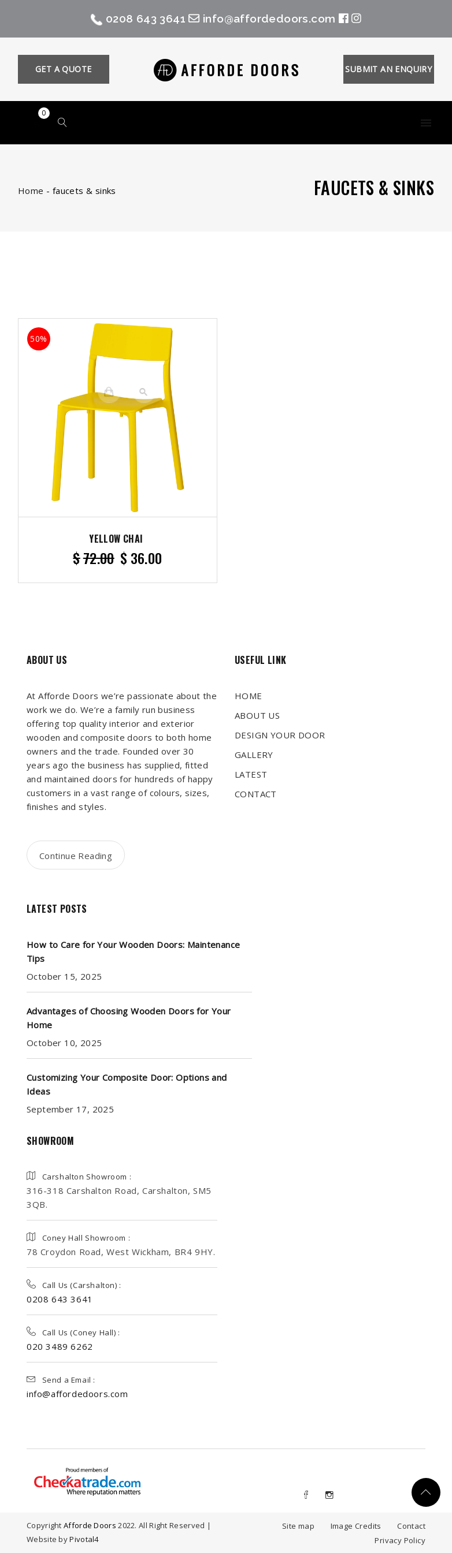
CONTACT (256, 794)
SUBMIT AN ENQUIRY (388, 69)
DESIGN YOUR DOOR (280, 735)
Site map (298, 1526)
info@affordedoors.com (277, 18)
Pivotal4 (83, 1539)
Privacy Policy (400, 1540)
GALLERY (254, 754)
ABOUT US (257, 715)
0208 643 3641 (143, 18)
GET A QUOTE (63, 69)
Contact (411, 1526)
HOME (248, 695)
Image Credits (356, 1526)
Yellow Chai (116, 539)
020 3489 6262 (60, 1346)
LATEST (251, 774)
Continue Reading (75, 855)
